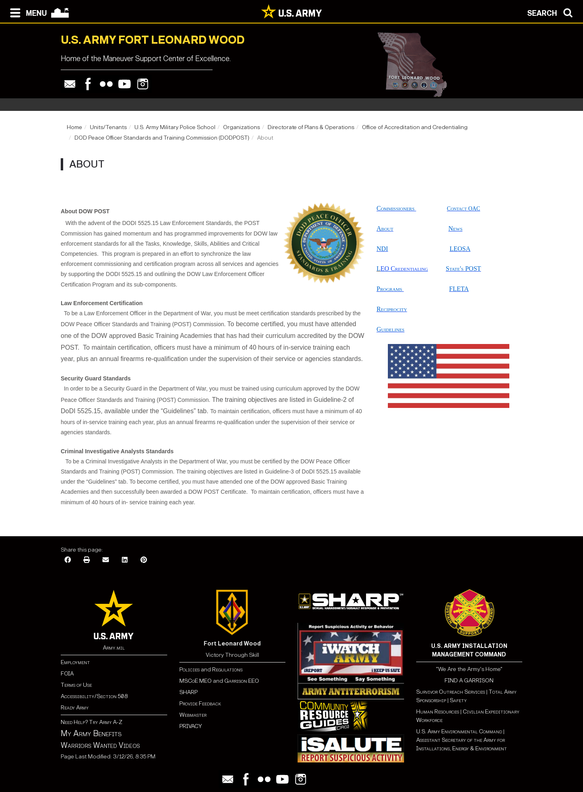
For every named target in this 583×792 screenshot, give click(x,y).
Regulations (227, 669)
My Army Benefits (91, 733)
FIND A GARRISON (469, 680)
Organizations (241, 127)
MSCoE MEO (195, 680)
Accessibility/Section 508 (94, 696)
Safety (458, 700)
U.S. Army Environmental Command (459, 731)
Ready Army (75, 707)
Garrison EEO (241, 680)
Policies (190, 669)
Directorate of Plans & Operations (311, 127)
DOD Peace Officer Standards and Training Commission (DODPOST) (161, 137)
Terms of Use (76, 685)
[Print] (87, 560)
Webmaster (192, 714)
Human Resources (437, 711)
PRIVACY (190, 726)
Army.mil (114, 647)
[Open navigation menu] (26, 12)
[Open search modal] (552, 12)
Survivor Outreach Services (450, 691)
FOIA (67, 673)
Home (74, 127)
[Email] (106, 560)
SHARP (188, 692)
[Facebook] (67, 560)
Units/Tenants (108, 127)
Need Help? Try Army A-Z (91, 722)
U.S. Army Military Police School (174, 127)
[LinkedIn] (125, 560)
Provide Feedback (200, 703)
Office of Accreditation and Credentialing (415, 127)
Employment (75, 662)
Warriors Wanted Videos (100, 745)
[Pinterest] (144, 560)
